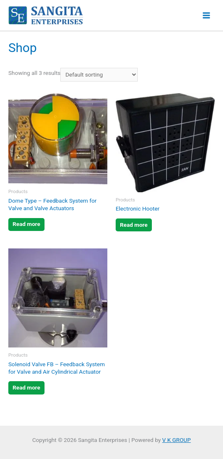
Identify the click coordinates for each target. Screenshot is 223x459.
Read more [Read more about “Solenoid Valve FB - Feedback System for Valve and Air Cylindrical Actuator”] (26, 387)
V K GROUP (176, 440)
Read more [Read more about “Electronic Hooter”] (133, 224)
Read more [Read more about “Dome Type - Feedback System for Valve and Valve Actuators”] (26, 224)
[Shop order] (99, 75)
